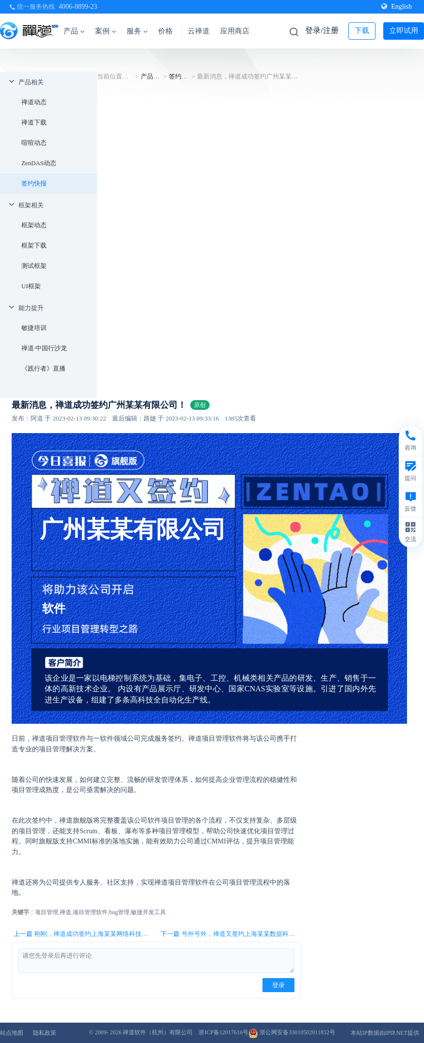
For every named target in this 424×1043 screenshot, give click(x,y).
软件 (53, 608)
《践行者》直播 (43, 368)
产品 (74, 31)
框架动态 (34, 225)
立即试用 (403, 30)
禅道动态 (34, 102)
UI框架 (31, 286)
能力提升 (31, 307)
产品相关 (31, 82)
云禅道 (199, 31)
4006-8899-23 (78, 6)
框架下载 (34, 245)
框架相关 (31, 205)
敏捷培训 (34, 327)
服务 (137, 31)
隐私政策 (44, 1032)
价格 (165, 31)
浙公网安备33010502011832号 (291, 1032)
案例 (105, 31)
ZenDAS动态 (38, 163)
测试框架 (34, 265)
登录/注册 (321, 30)
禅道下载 (34, 122)
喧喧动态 (34, 142)
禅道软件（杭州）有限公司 (158, 1032)
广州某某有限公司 (133, 529)
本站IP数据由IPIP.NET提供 (385, 1032)
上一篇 (83, 934)
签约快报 (34, 183)
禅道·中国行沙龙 (44, 348)
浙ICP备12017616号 (223, 1032)
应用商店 (234, 31)
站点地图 (11, 1032)
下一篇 (231, 934)
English (396, 6)
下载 (362, 30)
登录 (278, 985)
